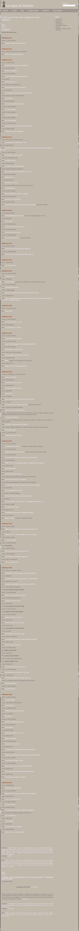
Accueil (5, 10)
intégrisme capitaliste (10, 905)
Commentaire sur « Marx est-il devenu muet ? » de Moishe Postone (21, 578)
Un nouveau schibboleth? (11, 70)
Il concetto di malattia (10, 430)
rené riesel (8, 852)
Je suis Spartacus (9, 98)
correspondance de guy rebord (32, 847)
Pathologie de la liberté (10, 468)
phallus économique (32, 905)
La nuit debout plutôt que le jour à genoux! (15, 87)
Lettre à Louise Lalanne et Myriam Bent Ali (15, 666)
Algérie (14, 847)
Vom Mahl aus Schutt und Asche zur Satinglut (16, 424)
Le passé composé (9, 705)
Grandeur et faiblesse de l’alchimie (13, 826)
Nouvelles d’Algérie (10, 699)
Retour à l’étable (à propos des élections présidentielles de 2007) (20, 344)
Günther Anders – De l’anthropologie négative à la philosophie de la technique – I (25, 463)
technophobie (19, 852)
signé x (14, 852)
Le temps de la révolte (10, 82)
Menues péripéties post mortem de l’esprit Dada (16, 355)
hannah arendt (31, 849)
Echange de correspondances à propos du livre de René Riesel (20, 584)
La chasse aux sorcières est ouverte (13, 322)
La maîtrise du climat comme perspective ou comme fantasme (20, 749)
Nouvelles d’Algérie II (10, 689)
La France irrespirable (10, 120)
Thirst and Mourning (10, 815)
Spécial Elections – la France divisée (14, 349)
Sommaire (45, 10)
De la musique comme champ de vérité (14, 103)
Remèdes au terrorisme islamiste (13, 788)
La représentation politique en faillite (14, 760)
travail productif (5, 907)
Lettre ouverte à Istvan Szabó (12, 744)
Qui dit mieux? (8, 311)
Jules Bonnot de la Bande (61, 25)
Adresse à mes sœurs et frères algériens (14, 832)
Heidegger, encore (9, 177)
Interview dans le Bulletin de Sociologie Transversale (18, 677)
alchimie (10, 847)
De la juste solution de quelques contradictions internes (18, 496)
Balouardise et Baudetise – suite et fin (14, 733)
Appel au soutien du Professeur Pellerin (14, 410)
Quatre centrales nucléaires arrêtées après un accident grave (20, 399)
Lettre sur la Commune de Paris (13, 799)
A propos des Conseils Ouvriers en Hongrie (15, 479)
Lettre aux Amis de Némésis (11, 562)
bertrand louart (20, 847)
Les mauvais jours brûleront (12, 417)
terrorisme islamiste (28, 852)
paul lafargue (45, 851)
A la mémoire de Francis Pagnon (13, 199)
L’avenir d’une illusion (10, 109)
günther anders (12, 849)
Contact (14, 10)
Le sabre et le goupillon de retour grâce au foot (16, 76)
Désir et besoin (8, 716)
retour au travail (49, 905)
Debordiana (58, 22)
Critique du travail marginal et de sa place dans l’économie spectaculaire (23, 755)
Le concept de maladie (10, 540)
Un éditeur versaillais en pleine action (14, 722)
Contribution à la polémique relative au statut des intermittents (20, 573)
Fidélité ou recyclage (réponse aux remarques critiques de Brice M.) (21, 529)
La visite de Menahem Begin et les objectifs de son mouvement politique (22, 485)
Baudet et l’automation (10, 738)
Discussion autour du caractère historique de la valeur (18, 171)
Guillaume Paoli (59, 23)
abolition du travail (12, 903)
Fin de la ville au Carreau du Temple (14, 155)
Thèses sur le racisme (10, 804)
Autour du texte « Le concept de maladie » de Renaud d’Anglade (21, 534)
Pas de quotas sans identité (11, 115)
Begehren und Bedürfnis (11, 683)
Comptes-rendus (33, 10)
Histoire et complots (10, 518)
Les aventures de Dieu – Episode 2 (13, 327)
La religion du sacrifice (10, 160)
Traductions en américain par (15, 226)
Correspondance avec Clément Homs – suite (15, 142)
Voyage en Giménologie (10, 377)
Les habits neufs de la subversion (13, 446)
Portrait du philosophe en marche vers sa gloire (16, 193)
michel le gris (31, 851)
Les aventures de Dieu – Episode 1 (13, 382)
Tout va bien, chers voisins (11, 182)
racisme (3, 852)
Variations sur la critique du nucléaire (14, 131)
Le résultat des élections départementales (15, 166)
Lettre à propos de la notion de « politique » (15, 777)
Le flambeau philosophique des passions (14, 215)
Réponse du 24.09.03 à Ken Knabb (13, 617)
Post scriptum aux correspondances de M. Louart (17, 672)
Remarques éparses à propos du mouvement (18, 93)
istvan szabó (37, 849)
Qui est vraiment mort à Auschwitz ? (14, 490)
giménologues (5, 849)
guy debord (24, 849)
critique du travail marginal (46, 847)
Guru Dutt (18, 849)
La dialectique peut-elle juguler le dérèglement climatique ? (19, 512)
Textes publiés (57, 10)
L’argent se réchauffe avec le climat (13, 338)
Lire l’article (25, 899)
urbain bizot (11, 854)
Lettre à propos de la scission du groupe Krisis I (16, 556)
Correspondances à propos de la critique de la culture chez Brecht (21, 639)
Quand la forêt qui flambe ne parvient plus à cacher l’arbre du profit (22, 292)
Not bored (58, 27)
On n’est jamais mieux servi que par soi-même (16, 404)
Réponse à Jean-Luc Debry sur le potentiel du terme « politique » (21, 793)
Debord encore (59, 20)
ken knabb (7, 851)
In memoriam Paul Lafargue (12, 287)
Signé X (7, 360)
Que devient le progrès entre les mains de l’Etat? (16, 65)
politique (51, 851)
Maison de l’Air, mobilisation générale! (14, 54)
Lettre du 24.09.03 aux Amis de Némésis (14, 622)
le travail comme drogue (21, 905)
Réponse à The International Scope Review (15, 595)
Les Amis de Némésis (19, 5)
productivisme (41, 905)
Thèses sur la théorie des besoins (13, 644)
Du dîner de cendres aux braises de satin (15, 452)
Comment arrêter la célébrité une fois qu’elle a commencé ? (19, 254)
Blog (22, 10)
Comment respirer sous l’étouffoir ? (13, 435)
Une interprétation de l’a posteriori (13, 474)
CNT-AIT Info (59, 19)
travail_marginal (34, 887)
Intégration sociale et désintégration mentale (16, 366)
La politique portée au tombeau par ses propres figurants (19, 126)
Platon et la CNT (9, 393)
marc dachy (24, 851)
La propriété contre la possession (13, 232)
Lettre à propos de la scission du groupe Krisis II (17, 551)
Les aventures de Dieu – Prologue (13, 388)
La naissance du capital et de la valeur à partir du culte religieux (20, 204)
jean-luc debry (44, 849)
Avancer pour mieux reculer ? (12, 237)
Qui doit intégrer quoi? (10, 265)
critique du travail (21, 903)
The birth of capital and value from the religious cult (18, 248)
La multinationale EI (10, 188)
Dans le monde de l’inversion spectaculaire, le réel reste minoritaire (21, 457)
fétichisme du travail (43, 903)
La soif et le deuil (9, 821)
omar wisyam (38, 851)
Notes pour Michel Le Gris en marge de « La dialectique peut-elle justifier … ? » (24, 501)
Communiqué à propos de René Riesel (14, 710)
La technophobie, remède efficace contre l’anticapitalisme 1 (19, 810)
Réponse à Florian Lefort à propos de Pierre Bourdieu (18, 766)
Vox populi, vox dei (9, 276)
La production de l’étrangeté (12, 507)
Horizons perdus (9, 727)
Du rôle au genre (9, 221)
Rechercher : (66, 3)
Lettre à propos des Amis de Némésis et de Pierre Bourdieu (19, 771)
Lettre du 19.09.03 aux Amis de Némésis (14, 633)
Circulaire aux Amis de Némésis (12, 600)
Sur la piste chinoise (10, 281)
